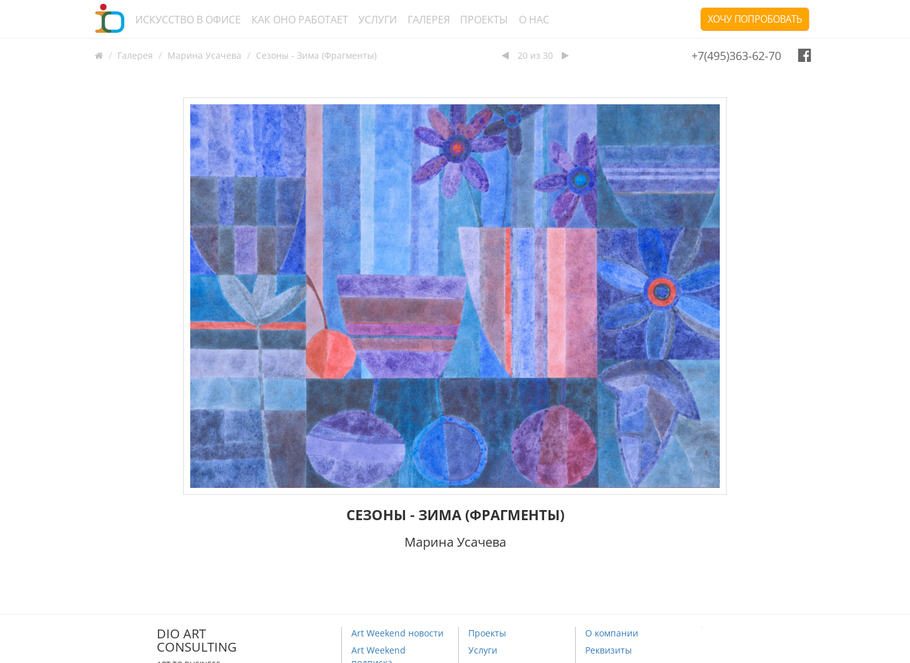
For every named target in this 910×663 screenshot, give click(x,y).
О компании (611, 633)
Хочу (755, 19)
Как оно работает (300, 20)
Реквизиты (608, 650)
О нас (534, 20)
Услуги (377, 20)
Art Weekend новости (397, 633)
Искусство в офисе (188, 20)
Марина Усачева (204, 55)
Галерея (429, 20)
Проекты (484, 20)
